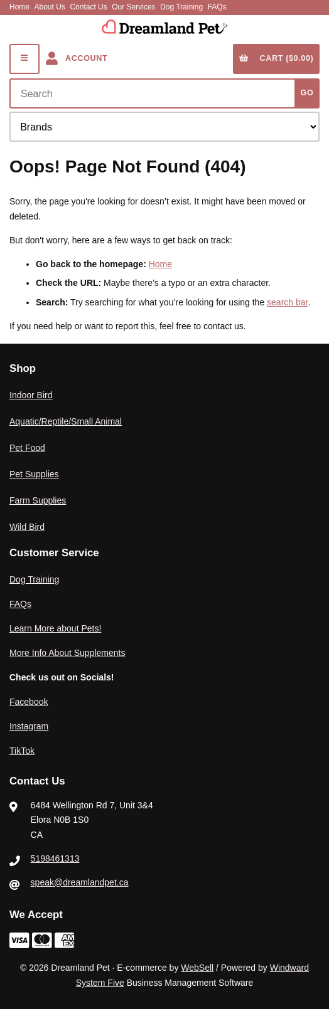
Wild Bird (27, 527)
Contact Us (88, 7)
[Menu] (24, 59)
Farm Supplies (37, 500)
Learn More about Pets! (55, 628)
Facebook (28, 702)
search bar (287, 302)
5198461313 (55, 858)
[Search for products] (155, 93)
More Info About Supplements (67, 653)
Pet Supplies (34, 474)
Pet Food (27, 448)
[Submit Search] (307, 93)
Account (77, 58)
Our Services (133, 7)
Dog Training (181, 7)
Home (19, 7)
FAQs (217, 7)
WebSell (197, 968)
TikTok (22, 751)
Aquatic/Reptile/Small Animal (65, 421)
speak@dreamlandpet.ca (80, 882)
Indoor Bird (30, 395)
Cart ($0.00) (276, 58)
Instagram (28, 726)
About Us (50, 7)
